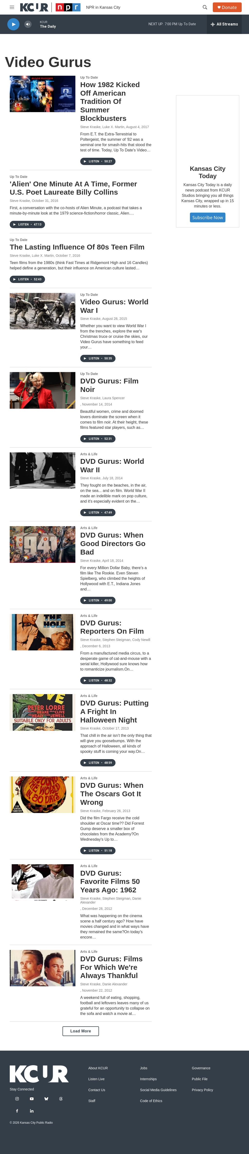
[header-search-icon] (205, 7)
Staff (91, 1101)
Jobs (143, 1068)
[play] (13, 24)
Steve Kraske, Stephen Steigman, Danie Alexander (110, 900)
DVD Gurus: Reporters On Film (112, 627)
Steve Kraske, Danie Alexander (103, 984)
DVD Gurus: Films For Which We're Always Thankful (111, 967)
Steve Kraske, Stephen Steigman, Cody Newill (115, 640)
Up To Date (89, 77)
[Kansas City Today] (207, 126)
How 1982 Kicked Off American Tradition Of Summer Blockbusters (110, 101)
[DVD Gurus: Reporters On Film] (42, 632)
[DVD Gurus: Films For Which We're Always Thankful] (42, 968)
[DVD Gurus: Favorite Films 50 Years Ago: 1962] (42, 882)
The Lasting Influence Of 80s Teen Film (77, 247)
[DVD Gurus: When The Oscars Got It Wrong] (42, 794)
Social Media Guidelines (158, 1090)
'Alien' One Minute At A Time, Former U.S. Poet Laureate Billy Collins (73, 188)
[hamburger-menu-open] (12, 7)
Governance (201, 1068)
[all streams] (224, 24)
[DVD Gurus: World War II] (42, 470)
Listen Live (96, 1079)
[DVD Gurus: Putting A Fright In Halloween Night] (42, 712)
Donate (229, 7)
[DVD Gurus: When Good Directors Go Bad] (42, 544)
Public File (200, 1079)
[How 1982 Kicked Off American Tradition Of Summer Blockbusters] (42, 94)
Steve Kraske (20, 201)
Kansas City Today (208, 172)
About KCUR (98, 1068)
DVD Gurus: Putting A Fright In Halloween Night (114, 711)
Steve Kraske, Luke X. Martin (102, 127)
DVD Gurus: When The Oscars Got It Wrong (111, 793)
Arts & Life (89, 454)
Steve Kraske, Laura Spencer (102, 398)
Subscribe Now (207, 217)
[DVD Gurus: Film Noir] (42, 390)
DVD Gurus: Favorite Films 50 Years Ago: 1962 (110, 881)
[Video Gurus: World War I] (42, 311)
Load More (80, 1031)
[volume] (28, 24)
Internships (148, 1079)
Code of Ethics (151, 1101)
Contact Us (96, 1090)
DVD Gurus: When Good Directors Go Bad (112, 543)
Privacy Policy (202, 1090)
